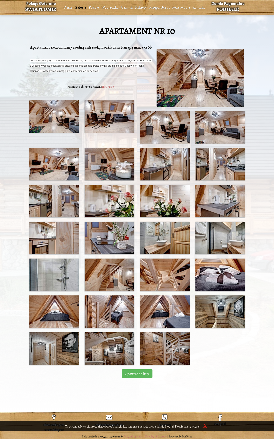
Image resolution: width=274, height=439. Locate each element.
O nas (67, 7)
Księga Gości (159, 7)
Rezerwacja (181, 7)
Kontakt (198, 7)
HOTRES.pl (108, 87)
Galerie (80, 7)
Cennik (127, 7)
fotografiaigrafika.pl (134, 436)
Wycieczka (110, 7)
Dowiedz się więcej (187, 426)
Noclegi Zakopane (156, 436)
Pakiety (141, 7)
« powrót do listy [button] (137, 373)
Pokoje (94, 7)
